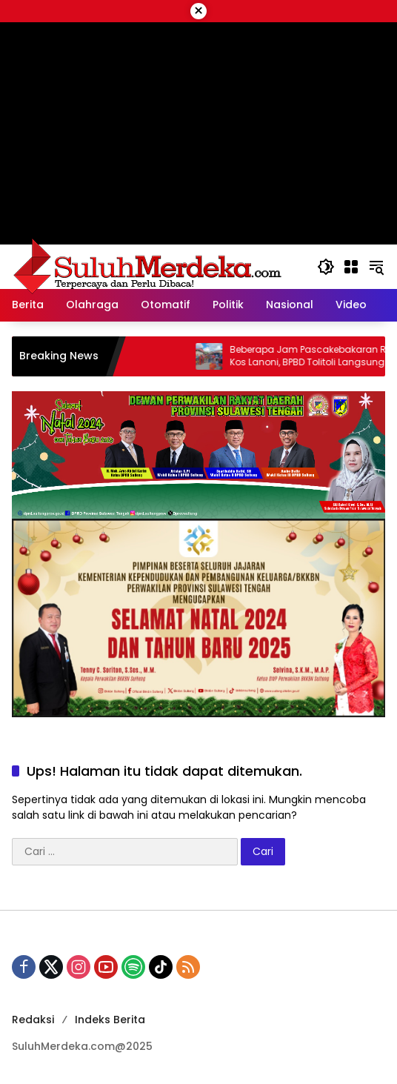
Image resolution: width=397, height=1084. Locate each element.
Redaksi (33, 1019)
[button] (326, 267)
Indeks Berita (110, 1019)
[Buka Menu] (351, 267)
